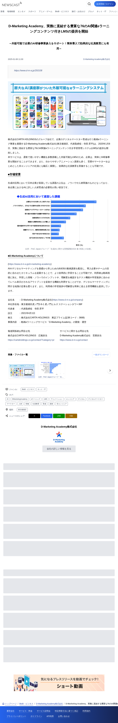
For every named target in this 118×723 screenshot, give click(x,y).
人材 (20, 404)
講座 (51, 404)
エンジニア (70, 399)
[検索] (89, 4)
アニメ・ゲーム (45, 11)
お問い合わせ (64, 716)
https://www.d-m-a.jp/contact (74, 340)
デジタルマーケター (95, 399)
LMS (45, 399)
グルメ (91, 11)
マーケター (11, 404)
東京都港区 (22, 410)
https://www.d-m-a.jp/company (67, 300)
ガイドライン (36, 716)
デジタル (81, 399)
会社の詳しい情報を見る (59, 449)
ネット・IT (101, 11)
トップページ (9, 704)
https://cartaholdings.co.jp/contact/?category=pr (31, 340)
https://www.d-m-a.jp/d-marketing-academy (30, 264)
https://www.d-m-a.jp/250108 (28, 70)
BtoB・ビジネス (62, 11)
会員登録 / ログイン (105, 4)
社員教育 (36, 404)
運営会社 (10, 711)
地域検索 (11, 11)
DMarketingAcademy (19, 399)
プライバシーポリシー (16, 716)
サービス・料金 (25, 711)
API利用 (50, 716)
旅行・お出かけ (78, 11)
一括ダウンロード (101, 355)
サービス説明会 (43, 711)
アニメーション (56, 399)
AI (7, 399)
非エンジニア (62, 404)
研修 (27, 404)
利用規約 (86, 711)
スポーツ (32, 11)
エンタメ (21, 11)
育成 (44, 404)
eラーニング (35, 399)
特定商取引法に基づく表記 (66, 711)
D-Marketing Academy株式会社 (96, 59)
